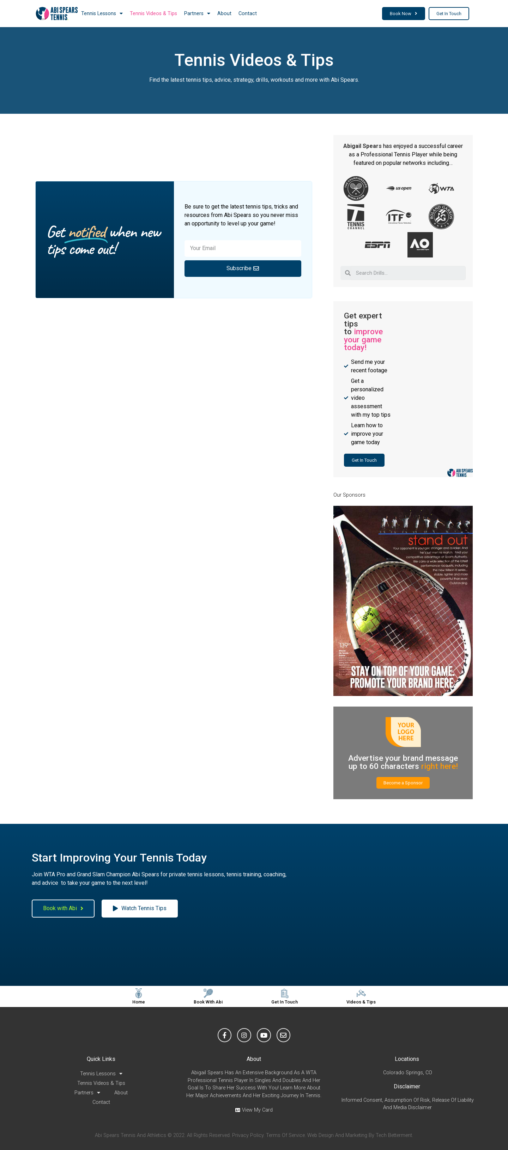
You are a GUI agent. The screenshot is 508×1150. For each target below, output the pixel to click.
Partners (197, 13)
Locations (407, 1059)
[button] (403, 13)
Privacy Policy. (248, 1135)
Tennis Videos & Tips (153, 14)
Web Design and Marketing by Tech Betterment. (360, 1135)
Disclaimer (407, 1086)
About (224, 14)
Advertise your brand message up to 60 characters (403, 761)
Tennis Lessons (102, 13)
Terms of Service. (286, 1135)
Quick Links (101, 1059)
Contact (247, 14)
